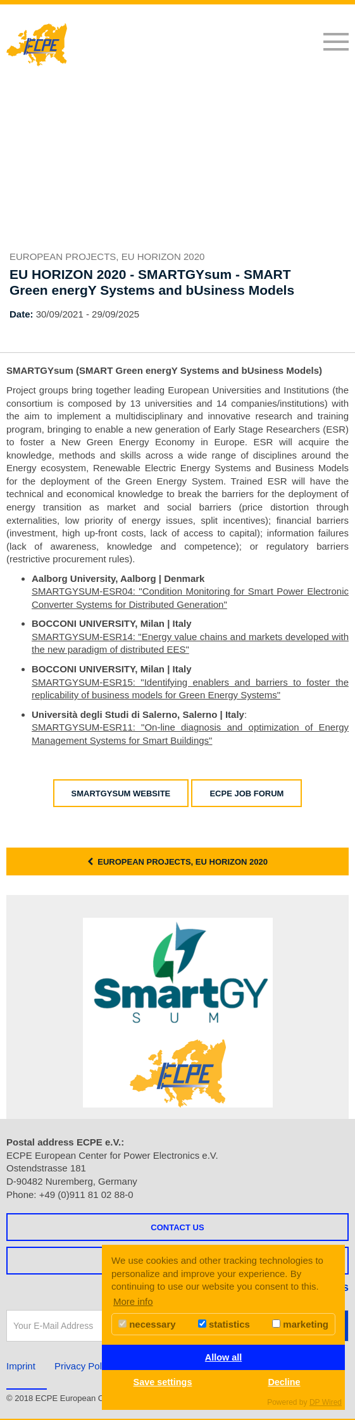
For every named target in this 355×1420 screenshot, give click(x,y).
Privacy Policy (83, 1366)
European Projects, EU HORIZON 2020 (177, 862)
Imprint (20, 1366)
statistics (224, 1324)
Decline (284, 1382)
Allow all (223, 1357)
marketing (300, 1324)
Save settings (163, 1382)
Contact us (177, 1227)
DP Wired (325, 1402)
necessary (147, 1324)
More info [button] (133, 1301)
